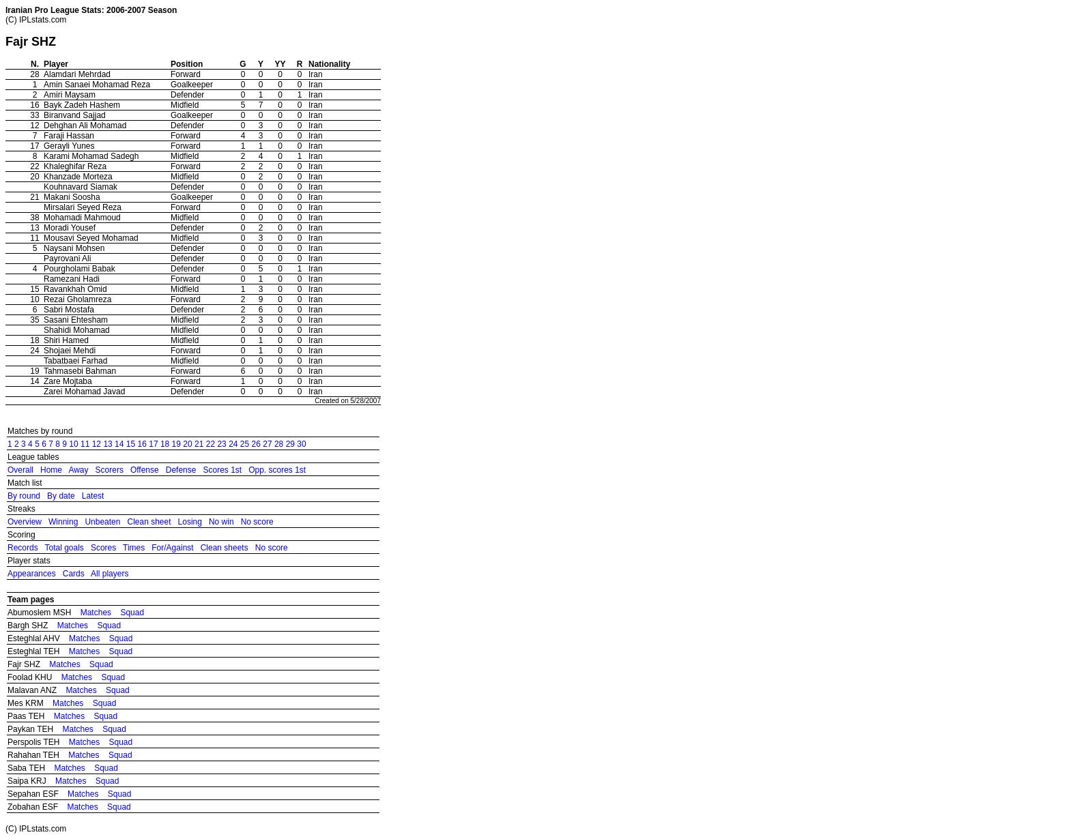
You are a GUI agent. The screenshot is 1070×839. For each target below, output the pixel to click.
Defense (181, 470)
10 (73, 444)
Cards (74, 573)
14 (119, 444)
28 (278, 444)
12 (96, 444)
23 (221, 444)
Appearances (32, 573)
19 (176, 444)
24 (233, 444)
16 (142, 444)
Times (134, 548)
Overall (20, 470)
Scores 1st (222, 470)
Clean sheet (149, 522)
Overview (25, 522)
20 (187, 444)
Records (23, 548)
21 (198, 444)
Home (51, 470)
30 (301, 444)
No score (257, 522)
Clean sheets (224, 548)
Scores (103, 548)
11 (85, 444)
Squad (132, 612)
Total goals (63, 548)
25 (244, 444)
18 (164, 444)
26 (256, 444)
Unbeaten (102, 522)
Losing (190, 522)
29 (290, 444)
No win (221, 522)
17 (153, 444)
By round (24, 496)
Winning (63, 522)
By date (61, 496)
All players (109, 573)
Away (78, 470)
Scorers (110, 470)
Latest (93, 496)
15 (130, 444)
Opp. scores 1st (277, 470)
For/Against (172, 548)
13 (107, 444)
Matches (96, 612)
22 (210, 444)
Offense (144, 470)
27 (267, 444)
